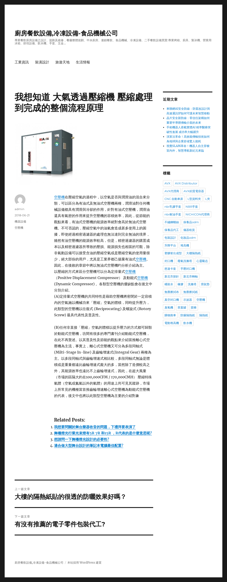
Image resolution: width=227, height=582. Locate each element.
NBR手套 (192, 206)
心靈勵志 (202, 261)
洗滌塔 (192, 284)
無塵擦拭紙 (190, 292)
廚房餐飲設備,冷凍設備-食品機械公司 (66, 33)
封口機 (168, 261)
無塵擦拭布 (171, 292)
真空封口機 (171, 299)
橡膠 (180, 284)
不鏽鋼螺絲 (171, 222)
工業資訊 (22, 62)
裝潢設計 (42, 62)
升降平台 (170, 245)
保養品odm (191, 222)
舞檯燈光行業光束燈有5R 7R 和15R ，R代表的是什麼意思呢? (103, 433)
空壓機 (59, 197)
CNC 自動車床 (173, 199)
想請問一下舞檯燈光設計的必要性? (81, 439)
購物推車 (170, 315)
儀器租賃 (189, 230)
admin (19, 209)
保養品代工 (171, 230)
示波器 (187, 299)
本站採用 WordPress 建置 (84, 562)
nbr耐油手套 (172, 214)
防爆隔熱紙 (187, 315)
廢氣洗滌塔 (185, 261)
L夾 (207, 199)
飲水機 (187, 323)
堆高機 (184, 245)
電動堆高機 (171, 323)
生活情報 (83, 62)
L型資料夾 (194, 199)
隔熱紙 (203, 315)
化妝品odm (188, 237)
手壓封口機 (187, 268)
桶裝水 (168, 284)
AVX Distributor (186, 183)
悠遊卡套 (170, 268)
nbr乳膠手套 (172, 206)
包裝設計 (170, 237)
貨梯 (193, 307)
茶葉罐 (182, 307)
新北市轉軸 (190, 276)
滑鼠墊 (205, 284)
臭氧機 (168, 307)
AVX (167, 183)
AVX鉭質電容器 (194, 191)
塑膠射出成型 (173, 253)
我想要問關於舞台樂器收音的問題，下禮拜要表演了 (95, 427)
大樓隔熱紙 (193, 253)
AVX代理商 (171, 191)
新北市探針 (171, 276)
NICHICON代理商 (198, 214)
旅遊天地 (62, 62)
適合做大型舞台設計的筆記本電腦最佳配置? (88, 445)
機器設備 (20, 221)
